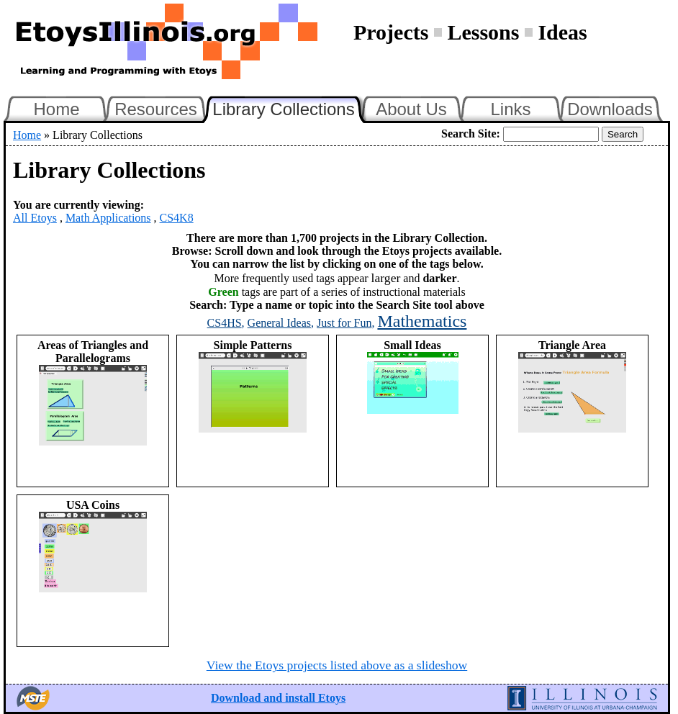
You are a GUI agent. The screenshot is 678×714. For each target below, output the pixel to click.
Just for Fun (344, 323)
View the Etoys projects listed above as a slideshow (337, 665)
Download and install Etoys (278, 698)
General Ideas (279, 323)
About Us (411, 109)
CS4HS (224, 323)
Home (56, 109)
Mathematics (421, 321)
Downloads (610, 109)
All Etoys (35, 218)
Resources (155, 109)
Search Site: (470, 133)
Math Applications (108, 218)
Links (510, 109)
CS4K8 (177, 218)
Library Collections (289, 107)
